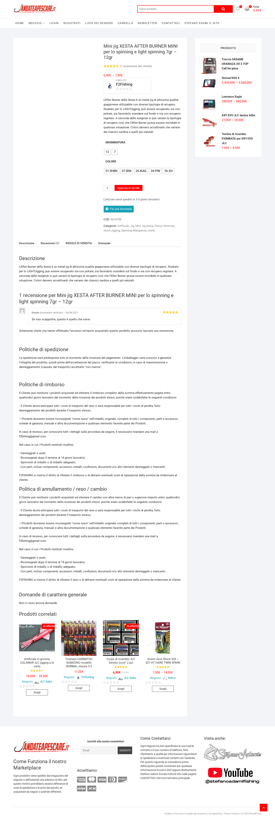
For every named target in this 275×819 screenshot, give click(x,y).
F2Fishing (124, 84)
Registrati (72, 23)
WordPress (256, 813)
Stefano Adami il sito (201, 23)
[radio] (107, 152)
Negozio (35, 23)
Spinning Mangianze (134, 230)
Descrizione (26, 243)
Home (19, 23)
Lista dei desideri (99, 23)
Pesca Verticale (164, 226)
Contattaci (171, 23)
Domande (104, 243)
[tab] (26, 243)
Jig (132, 226)
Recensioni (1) (50, 243)
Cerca (223, 9)
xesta (151, 230)
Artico (172, 678)
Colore (110, 161)
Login (54, 23)
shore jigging (112, 230)
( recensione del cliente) (136, 66)
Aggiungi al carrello (128, 187)
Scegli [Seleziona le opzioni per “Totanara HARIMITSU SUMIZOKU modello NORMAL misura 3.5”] (78, 688)
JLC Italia (46, 681)
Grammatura (115, 142)
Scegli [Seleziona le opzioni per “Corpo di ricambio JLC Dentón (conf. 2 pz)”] (120, 688)
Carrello (125, 23)
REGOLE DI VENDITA (79, 243)
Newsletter (147, 23)
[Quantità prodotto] (109, 188)
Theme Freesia (231, 813)
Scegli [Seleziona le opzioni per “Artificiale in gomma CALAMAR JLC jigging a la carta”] (37, 692)
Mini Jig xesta (144, 226)
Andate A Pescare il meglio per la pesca (185, 813)
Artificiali (123, 226)
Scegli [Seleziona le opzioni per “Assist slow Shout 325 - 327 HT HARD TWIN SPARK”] (162, 688)
